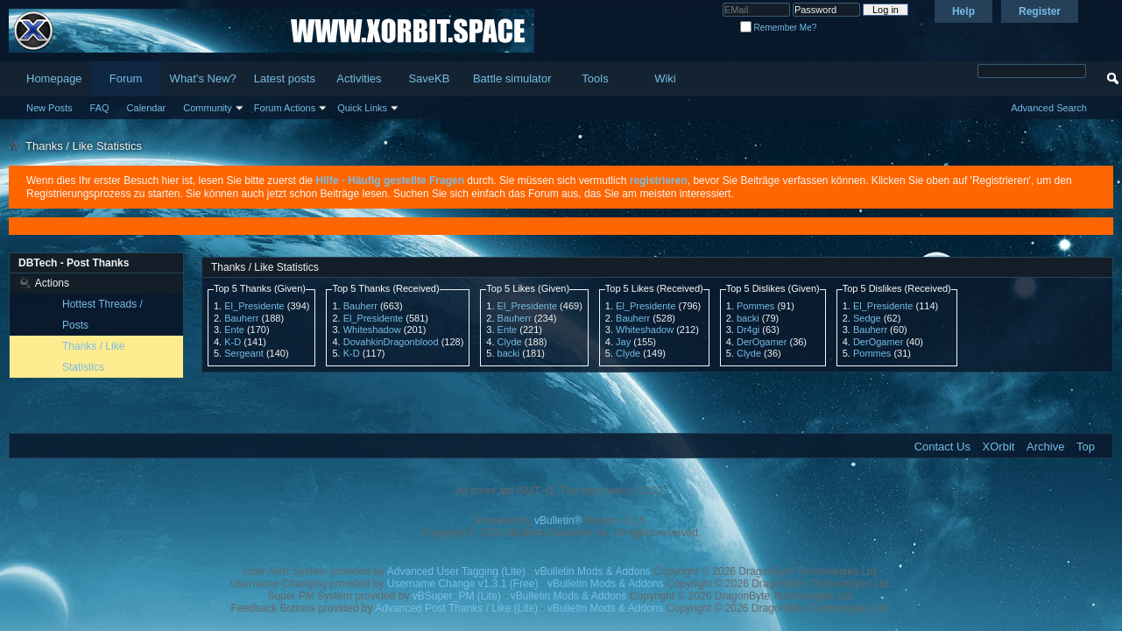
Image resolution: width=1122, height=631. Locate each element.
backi (508, 353)
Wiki (665, 78)
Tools (595, 78)
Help (963, 11)
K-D (232, 342)
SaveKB (428, 78)
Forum (126, 78)
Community (207, 108)
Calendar (146, 108)
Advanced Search (1049, 108)
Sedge (867, 318)
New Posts (49, 108)
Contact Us (942, 446)
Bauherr (241, 318)
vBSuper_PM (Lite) (457, 596)
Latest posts (284, 78)
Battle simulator (512, 78)
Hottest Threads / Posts (102, 314)
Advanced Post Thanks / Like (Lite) (456, 608)
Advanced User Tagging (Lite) (456, 571)
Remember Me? (778, 27)
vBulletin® (558, 520)
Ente (234, 329)
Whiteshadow (372, 329)
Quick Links (362, 108)
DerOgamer (762, 342)
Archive (1045, 446)
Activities (358, 78)
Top (1085, 446)
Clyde (509, 342)
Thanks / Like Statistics (93, 356)
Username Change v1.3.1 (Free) (463, 584)
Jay (623, 342)
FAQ (99, 108)
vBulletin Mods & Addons (592, 571)
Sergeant (244, 353)
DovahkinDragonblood (391, 342)
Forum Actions (284, 108)
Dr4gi (748, 329)
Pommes (755, 306)
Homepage (54, 78)
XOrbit (999, 446)
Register (1040, 11)
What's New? (203, 78)
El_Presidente (254, 306)
